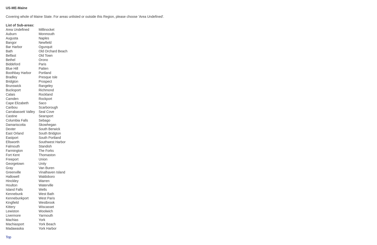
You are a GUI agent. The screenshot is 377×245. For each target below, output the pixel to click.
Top (8, 237)
